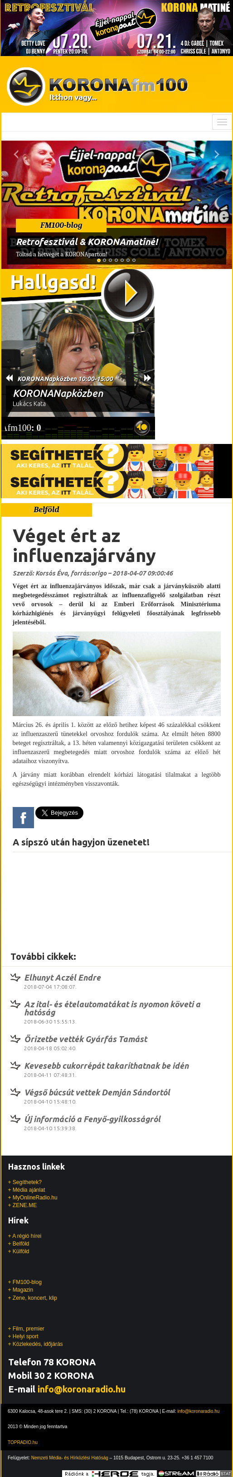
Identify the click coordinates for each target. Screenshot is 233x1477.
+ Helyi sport (23, 1336)
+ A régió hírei (25, 1236)
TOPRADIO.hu (23, 1442)
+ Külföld (18, 1251)
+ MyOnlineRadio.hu (33, 1197)
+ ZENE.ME (22, 1205)
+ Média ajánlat (26, 1190)
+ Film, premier (26, 1329)
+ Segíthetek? (25, 1182)
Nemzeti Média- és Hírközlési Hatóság (69, 1457)
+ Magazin (21, 1290)
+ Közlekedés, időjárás (35, 1344)
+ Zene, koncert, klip (32, 1298)
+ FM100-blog (25, 1282)
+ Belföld (18, 1244)
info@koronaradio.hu (82, 1389)
